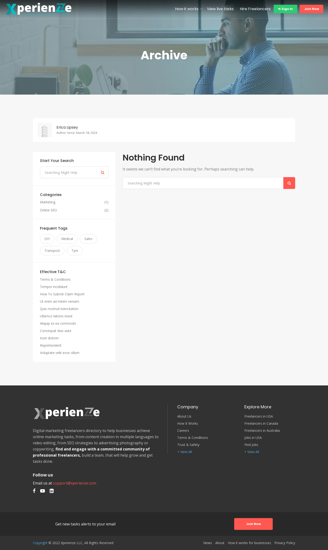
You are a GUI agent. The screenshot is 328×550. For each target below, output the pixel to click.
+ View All (184, 452)
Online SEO (48, 210)
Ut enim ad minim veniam (59, 301)
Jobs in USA (253, 438)
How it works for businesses (249, 543)
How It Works (187, 423)
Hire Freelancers (255, 9)
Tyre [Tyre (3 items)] (74, 250)
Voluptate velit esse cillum (59, 352)
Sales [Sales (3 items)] (88, 238)
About (219, 543)
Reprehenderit (50, 345)
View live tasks (220, 9)
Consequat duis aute (55, 330)
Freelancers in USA (258, 416)
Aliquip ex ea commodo (58, 323)
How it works (187, 9)
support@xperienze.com (74, 483)
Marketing (47, 202)
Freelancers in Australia (262, 430)
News (207, 543)
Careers (183, 430)
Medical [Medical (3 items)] (67, 238)
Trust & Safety (188, 445)
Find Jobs (251, 445)
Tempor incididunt (54, 286)
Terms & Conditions (55, 279)
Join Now (311, 9)
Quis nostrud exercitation (59, 308)
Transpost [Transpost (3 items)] (52, 250)
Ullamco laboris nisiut (56, 316)
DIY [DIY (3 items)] (47, 238)
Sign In (285, 9)
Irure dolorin (49, 338)
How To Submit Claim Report (62, 294)
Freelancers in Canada (261, 423)
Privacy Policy (284, 543)
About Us (184, 416)
